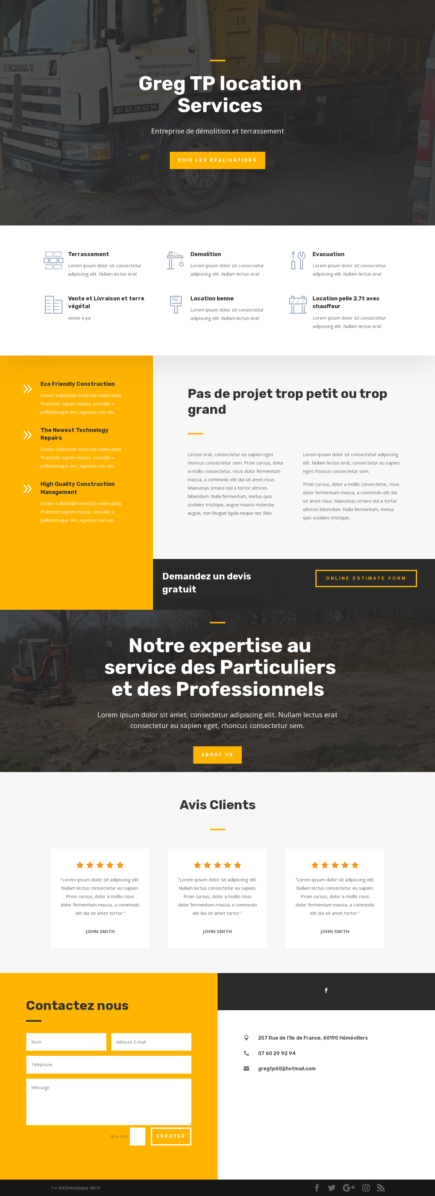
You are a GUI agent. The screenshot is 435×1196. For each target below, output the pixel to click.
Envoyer (171, 1136)
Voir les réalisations (217, 160)
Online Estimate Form (366, 578)
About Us (217, 754)
